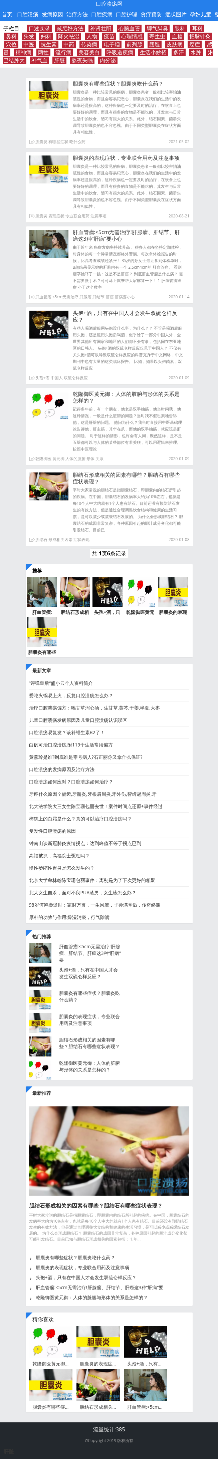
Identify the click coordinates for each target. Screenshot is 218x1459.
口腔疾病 (102, 14)
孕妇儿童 (200, 14)
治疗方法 (77, 14)
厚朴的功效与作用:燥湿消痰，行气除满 (69, 917)
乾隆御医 (43, 458)
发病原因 (52, 14)
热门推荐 (41, 936)
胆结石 (41, 539)
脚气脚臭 (157, 28)
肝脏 (59, 60)
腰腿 (154, 44)
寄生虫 (157, 36)
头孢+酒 (42, 378)
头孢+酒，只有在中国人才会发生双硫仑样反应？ (125, 316)
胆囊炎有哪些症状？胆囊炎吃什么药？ (118, 83)
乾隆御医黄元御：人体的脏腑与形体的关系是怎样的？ (126, 397)
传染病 (89, 44)
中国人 (57, 378)
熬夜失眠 (82, 60)
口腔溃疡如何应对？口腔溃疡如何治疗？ (71, 781)
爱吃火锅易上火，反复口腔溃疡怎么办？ (71, 695)
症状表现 (81, 539)
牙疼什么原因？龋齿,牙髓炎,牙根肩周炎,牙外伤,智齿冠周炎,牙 (93, 794)
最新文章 (41, 670)
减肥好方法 (70, 28)
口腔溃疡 (27, 14)
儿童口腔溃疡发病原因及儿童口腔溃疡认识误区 (78, 720)
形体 (90, 458)
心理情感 (132, 36)
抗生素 (49, 44)
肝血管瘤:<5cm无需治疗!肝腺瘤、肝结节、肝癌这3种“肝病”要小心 (126, 235)
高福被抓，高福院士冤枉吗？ (59, 855)
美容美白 (89, 52)
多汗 (178, 52)
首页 (7, 14)
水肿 (196, 52)
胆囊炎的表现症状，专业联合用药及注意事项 (126, 157)
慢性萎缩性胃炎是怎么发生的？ (61, 868)
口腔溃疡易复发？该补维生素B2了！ (67, 732)
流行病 (63, 52)
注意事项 (98, 216)
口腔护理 (126, 14)
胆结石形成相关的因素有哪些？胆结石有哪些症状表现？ (126, 478)
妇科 (46, 36)
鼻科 (11, 36)
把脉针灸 (200, 36)
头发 (28, 36)
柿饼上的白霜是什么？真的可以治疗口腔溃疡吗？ (80, 818)
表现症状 (56, 216)
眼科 (180, 28)
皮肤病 (175, 44)
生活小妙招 (153, 52)
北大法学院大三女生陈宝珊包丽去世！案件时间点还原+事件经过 (96, 806)
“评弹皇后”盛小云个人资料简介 (61, 683)
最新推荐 (41, 1093)
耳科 (197, 28)
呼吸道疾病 (119, 52)
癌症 (194, 44)
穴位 (11, 44)
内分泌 (108, 60)
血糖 (177, 36)
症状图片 (176, 14)
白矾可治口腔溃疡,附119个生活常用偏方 (71, 744)
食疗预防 (151, 14)
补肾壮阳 (101, 28)
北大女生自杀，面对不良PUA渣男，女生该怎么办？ (82, 892)
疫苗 (109, 36)
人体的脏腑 (75, 458)
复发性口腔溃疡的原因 (52, 831)
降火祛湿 (68, 36)
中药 (68, 44)
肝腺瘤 (85, 297)
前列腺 (135, 44)
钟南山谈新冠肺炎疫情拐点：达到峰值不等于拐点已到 (85, 843)
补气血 (39, 60)
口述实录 (39, 28)
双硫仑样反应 (76, 378)
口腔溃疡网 (109, 3)
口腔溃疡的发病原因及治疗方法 (61, 769)
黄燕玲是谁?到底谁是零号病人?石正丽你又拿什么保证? (86, 757)
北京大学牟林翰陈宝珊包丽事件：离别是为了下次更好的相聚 (92, 880)
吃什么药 (77, 142)
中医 (28, 44)
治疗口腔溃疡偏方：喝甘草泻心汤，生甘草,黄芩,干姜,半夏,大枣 (94, 708)
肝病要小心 (125, 297)
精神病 (23, 52)
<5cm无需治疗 (65, 297)
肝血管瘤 (43, 297)
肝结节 (98, 297)
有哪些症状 (58, 142)
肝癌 (110, 297)
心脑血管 (129, 28)
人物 (91, 36)
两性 (43, 52)
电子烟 (112, 44)
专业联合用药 (77, 216)
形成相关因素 (60, 539)
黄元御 (58, 458)
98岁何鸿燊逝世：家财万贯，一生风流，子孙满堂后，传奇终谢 (95, 905)
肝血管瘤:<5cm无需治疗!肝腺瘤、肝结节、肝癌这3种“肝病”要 (90, 953)
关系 (99, 458)
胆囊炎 (41, 142)
